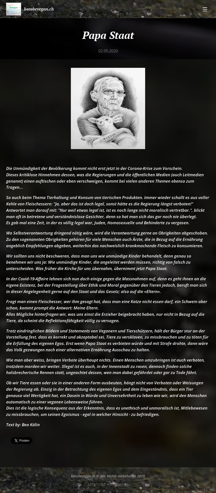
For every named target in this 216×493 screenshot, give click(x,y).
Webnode (120, 484)
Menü (205, 9)
